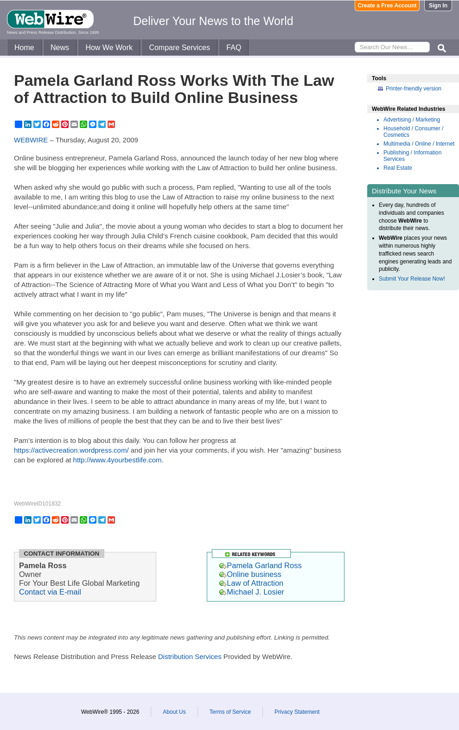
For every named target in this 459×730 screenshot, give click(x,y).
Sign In (438, 5)
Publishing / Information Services (412, 155)
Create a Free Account (387, 5)
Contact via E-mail (50, 592)
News (60, 47)
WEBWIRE (31, 140)
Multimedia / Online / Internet (418, 144)
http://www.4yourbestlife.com (117, 460)
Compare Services (179, 47)
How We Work (109, 47)
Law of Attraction (251, 583)
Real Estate (397, 168)
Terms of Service (230, 712)
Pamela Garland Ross (260, 565)
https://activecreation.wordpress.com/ (71, 450)
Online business (250, 574)
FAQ (233, 47)
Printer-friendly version (413, 88)
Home (24, 47)
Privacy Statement (296, 712)
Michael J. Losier (251, 592)
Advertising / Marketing (411, 119)
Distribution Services (190, 656)
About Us (174, 712)
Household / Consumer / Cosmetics (413, 131)
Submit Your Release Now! (412, 278)
